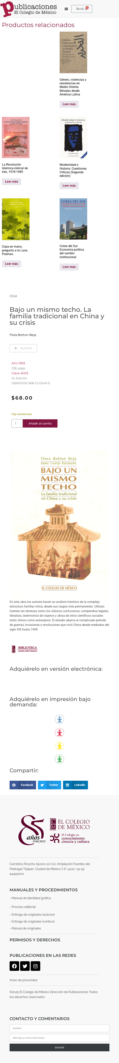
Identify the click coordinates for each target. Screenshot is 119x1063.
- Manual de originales (25, 928)
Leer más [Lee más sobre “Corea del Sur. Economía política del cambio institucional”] (69, 267)
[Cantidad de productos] (17, 423)
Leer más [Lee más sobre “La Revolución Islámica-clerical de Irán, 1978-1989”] (11, 181)
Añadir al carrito (40, 423)
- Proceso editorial (23, 907)
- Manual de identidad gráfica (30, 898)
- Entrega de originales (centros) (32, 921)
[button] (66, 9)
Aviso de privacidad (23, 980)
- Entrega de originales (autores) (32, 914)
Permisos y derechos (35, 939)
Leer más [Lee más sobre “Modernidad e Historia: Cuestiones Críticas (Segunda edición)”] (69, 185)
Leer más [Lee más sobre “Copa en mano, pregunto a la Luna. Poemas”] (11, 264)
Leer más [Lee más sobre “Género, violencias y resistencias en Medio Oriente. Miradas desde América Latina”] (69, 104)
